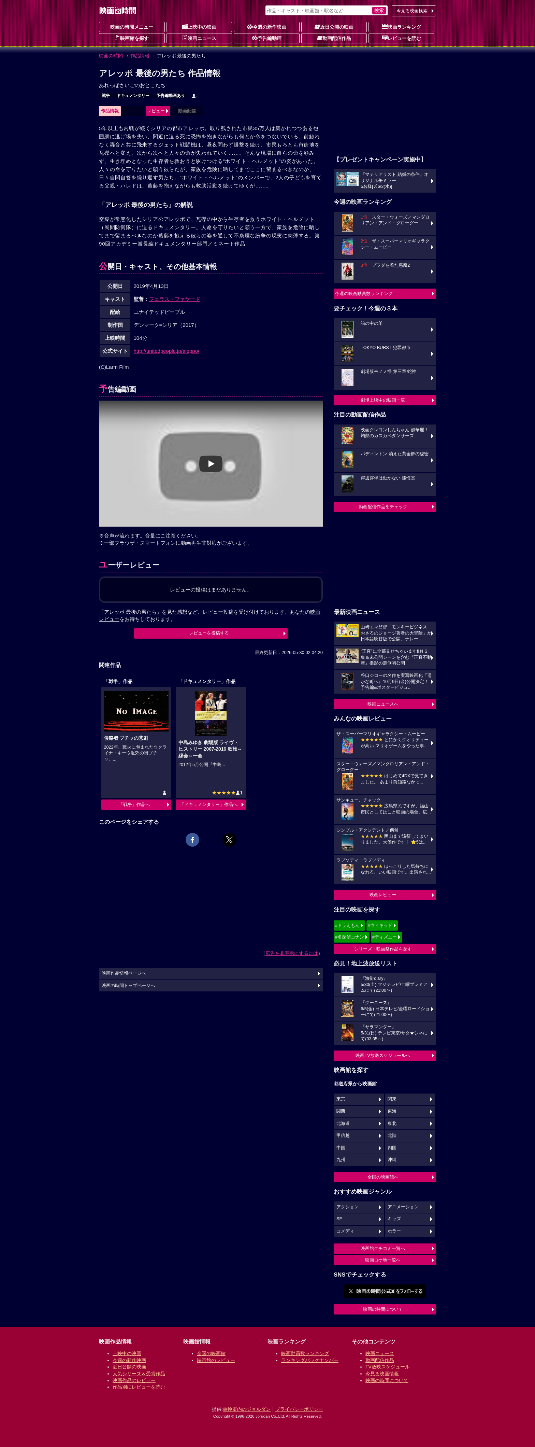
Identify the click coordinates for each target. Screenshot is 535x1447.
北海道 (343, 1123)
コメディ (345, 1231)
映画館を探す (132, 38)
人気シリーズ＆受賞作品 (139, 1373)
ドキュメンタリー (133, 95)
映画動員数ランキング (305, 1353)
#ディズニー (384, 937)
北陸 (392, 1135)
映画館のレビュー (216, 1360)
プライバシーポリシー (299, 1409)
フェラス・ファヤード (174, 299)
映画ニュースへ (383, 704)
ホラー (394, 1231)
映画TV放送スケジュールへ (383, 1055)
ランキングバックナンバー (309, 1360)
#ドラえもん (347, 925)
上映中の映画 (199, 27)
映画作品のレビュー (134, 1380)
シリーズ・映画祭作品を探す (383, 948)
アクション (347, 1207)
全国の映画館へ (383, 1177)
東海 (392, 1111)
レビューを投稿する (209, 633)
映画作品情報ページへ (124, 973)
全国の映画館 (211, 1353)
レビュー (156, 110)
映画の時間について (383, 1309)
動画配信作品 (334, 38)
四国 (392, 1147)
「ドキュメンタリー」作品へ (208, 804)
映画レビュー (383, 894)
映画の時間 (111, 55)
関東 (392, 1099)
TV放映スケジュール (387, 1366)
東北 (392, 1123)
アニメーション (403, 1207)
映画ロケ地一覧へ (383, 1260)
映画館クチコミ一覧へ (383, 1248)
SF (339, 1218)
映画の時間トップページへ (128, 985)
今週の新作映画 (266, 27)
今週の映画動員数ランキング (364, 293)
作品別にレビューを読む (139, 1387)
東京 (340, 1099)
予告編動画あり (170, 95)
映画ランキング (401, 27)
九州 (340, 1159)
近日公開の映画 (334, 27)
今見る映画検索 (412, 10)
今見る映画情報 (382, 1373)
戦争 (106, 95)
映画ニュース (199, 38)
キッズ (394, 1218)
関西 (340, 1111)
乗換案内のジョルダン (247, 1409)
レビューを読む (401, 38)
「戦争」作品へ (134, 804)
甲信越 (343, 1135)
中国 (340, 1147)
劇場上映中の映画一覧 (383, 400)
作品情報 (139, 55)
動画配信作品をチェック (383, 506)
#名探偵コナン (349, 937)
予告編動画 (266, 38)
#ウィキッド (380, 925)
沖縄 (392, 1159)
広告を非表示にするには (291, 953)
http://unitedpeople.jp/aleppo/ (167, 351)
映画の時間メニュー (131, 27)
